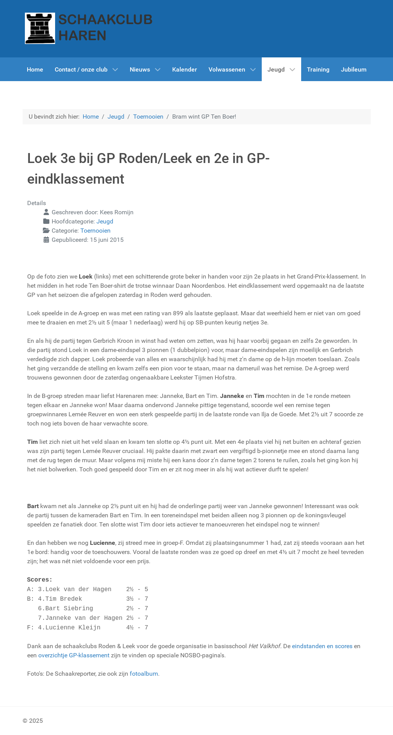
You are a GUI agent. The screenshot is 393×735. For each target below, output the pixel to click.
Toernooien (95, 230)
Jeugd (104, 221)
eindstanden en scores (322, 646)
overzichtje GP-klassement (73, 655)
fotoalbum (144, 673)
